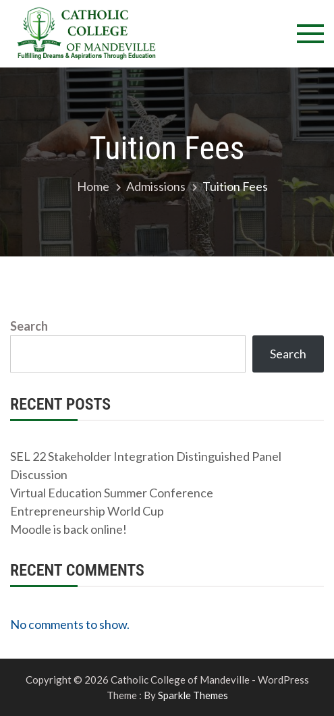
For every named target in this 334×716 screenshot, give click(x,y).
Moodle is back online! (68, 529)
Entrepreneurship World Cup (87, 510)
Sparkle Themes (193, 695)
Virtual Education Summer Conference (111, 492)
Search (29, 326)
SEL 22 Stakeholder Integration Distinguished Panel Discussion (145, 465)
